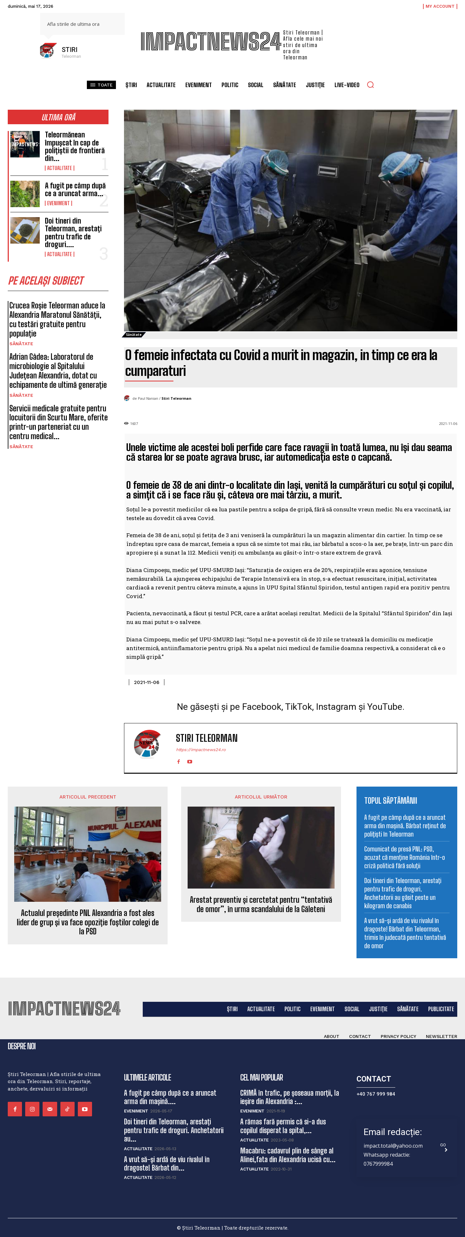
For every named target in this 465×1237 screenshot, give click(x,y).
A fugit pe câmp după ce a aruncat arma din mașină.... (170, 1097)
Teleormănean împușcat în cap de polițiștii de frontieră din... (75, 146)
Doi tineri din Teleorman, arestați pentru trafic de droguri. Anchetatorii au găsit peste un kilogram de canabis (402, 893)
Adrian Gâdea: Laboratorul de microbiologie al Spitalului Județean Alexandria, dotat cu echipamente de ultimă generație (58, 370)
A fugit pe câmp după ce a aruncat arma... (75, 189)
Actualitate (59, 168)
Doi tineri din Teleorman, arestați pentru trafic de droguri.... (73, 232)
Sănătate (21, 344)
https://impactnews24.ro (201, 749)
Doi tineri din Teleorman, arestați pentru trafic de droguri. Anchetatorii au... (173, 1130)
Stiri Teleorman (176, 398)
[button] (370, 84)
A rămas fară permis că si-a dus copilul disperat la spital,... (283, 1126)
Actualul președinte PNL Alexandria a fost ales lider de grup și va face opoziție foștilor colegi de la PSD (88, 922)
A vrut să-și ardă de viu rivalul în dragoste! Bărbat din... (167, 1163)
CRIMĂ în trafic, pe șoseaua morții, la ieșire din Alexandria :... (289, 1097)
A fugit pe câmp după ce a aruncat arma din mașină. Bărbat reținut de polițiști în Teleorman (405, 825)
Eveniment (58, 203)
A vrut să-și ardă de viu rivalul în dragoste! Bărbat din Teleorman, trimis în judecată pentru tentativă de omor (405, 933)
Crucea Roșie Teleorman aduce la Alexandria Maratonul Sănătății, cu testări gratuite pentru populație (57, 319)
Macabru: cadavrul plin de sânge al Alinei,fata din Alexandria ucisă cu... (288, 1154)
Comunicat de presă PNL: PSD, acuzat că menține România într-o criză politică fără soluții (404, 857)
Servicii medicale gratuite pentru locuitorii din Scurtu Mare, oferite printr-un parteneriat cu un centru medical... (58, 422)
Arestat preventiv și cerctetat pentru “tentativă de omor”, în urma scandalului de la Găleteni (261, 904)
